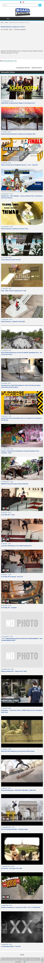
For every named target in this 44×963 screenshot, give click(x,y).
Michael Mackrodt (8, 60)
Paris (15, 60)
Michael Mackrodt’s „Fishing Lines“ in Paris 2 (13, 26)
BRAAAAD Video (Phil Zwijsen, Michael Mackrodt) (14, 484)
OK (25, 961)
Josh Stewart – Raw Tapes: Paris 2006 (11, 868)
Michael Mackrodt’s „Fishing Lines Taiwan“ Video (14, 228)
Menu (22, 18)
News (6, 22)
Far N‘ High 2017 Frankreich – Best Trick (12, 576)
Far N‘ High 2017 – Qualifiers (9, 607)
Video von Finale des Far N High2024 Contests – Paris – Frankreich (19, 165)
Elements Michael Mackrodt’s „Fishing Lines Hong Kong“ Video (18, 134)
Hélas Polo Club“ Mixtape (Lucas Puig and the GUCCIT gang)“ (18, 751)
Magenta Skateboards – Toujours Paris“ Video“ (14, 671)
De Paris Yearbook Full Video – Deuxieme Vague (14, 829)
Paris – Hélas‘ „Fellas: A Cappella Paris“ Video (13, 290)
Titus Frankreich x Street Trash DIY (11, 259)
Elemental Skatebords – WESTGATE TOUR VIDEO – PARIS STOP (18, 790)
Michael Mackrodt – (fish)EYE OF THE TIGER (13, 321)
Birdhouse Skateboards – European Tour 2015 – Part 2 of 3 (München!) (20, 907)
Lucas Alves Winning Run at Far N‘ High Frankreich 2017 (16, 545)
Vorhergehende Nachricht (23, 67)
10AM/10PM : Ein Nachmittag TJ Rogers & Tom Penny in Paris (18, 103)
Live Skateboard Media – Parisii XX (10, 946)
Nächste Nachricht (37, 67)
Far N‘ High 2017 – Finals (8, 514)
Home (2, 22)
